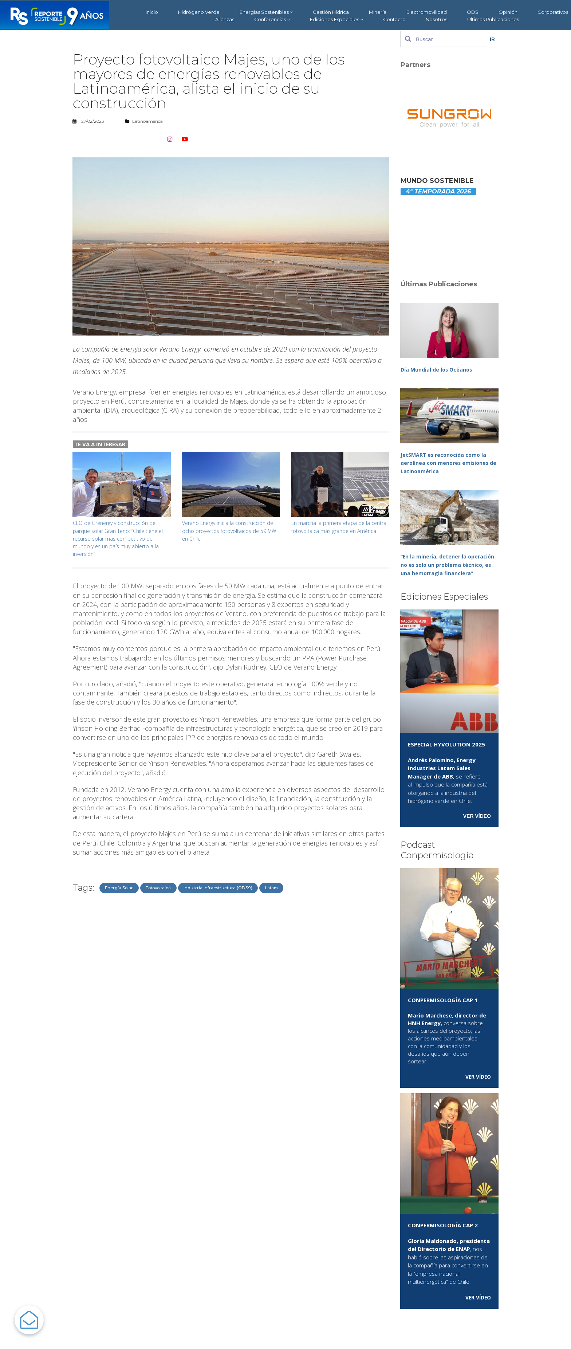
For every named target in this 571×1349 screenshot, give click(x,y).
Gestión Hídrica (331, 12)
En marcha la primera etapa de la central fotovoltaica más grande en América (334, 530)
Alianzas (224, 19)
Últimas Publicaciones (493, 19)
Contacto (394, 19)
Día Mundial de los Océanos (438, 369)
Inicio (152, 12)
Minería (377, 12)
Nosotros (436, 19)
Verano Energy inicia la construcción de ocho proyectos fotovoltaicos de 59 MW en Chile (230, 530)
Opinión (508, 12)
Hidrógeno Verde (199, 12)
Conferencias (272, 19)
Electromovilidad (426, 12)
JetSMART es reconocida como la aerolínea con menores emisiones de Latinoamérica (446, 462)
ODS (473, 12)
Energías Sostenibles (266, 12)
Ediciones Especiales (336, 19)
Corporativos (552, 12)
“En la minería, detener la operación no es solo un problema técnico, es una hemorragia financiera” (449, 564)
